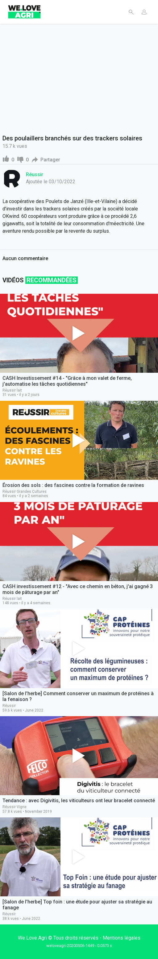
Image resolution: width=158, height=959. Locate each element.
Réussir (34, 174)
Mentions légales (121, 938)
